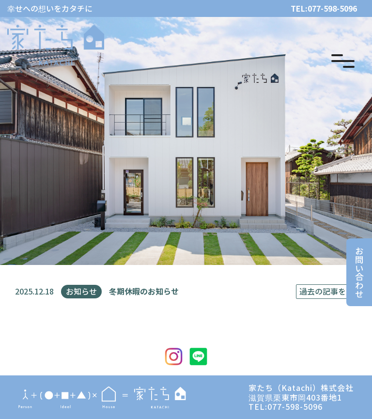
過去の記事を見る (330, 291)
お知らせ (81, 291)
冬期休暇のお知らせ (144, 291)
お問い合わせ (359, 272)
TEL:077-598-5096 (324, 8)
